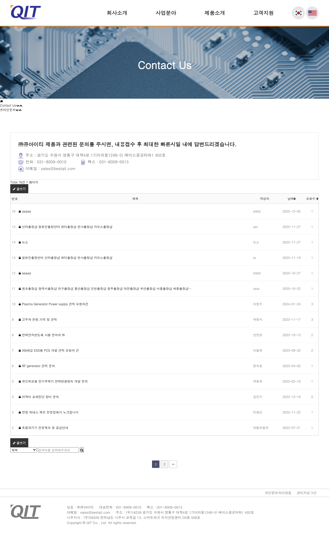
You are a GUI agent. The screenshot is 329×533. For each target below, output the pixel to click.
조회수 (312, 198)
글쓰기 (19, 189)
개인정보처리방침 (278, 492)
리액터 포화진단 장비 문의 (39, 396)
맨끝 (173, 464)
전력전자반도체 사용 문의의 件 (42, 335)
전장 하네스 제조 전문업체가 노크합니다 (48, 412)
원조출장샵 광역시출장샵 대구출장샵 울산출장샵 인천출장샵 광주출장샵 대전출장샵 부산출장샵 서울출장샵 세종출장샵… (105, 288)
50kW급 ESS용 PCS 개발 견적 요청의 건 (49, 350)
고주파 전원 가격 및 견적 (38, 319)
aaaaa (25, 211)
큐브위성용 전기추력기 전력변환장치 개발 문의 (53, 381)
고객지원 (263, 12)
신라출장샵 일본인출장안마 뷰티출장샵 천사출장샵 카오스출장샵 (65, 226)
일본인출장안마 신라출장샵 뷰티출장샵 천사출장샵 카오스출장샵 (65, 257)
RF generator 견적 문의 (37, 365)
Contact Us (11, 105)
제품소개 (214, 12)
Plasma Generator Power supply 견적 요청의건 (53, 304)
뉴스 (23, 242)
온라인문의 (11, 109)
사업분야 (166, 12)
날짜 (292, 198)
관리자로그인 (307, 492)
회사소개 (117, 12)
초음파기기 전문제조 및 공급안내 (43, 427)
